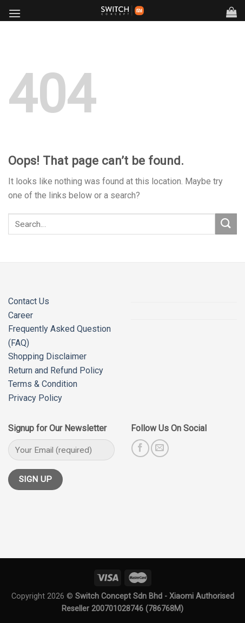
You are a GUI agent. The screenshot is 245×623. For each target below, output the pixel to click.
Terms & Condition (42, 384)
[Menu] (14, 13)
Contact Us (28, 301)
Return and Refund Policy (55, 370)
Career (20, 315)
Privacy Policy (35, 398)
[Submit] (226, 224)
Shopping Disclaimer (47, 356)
